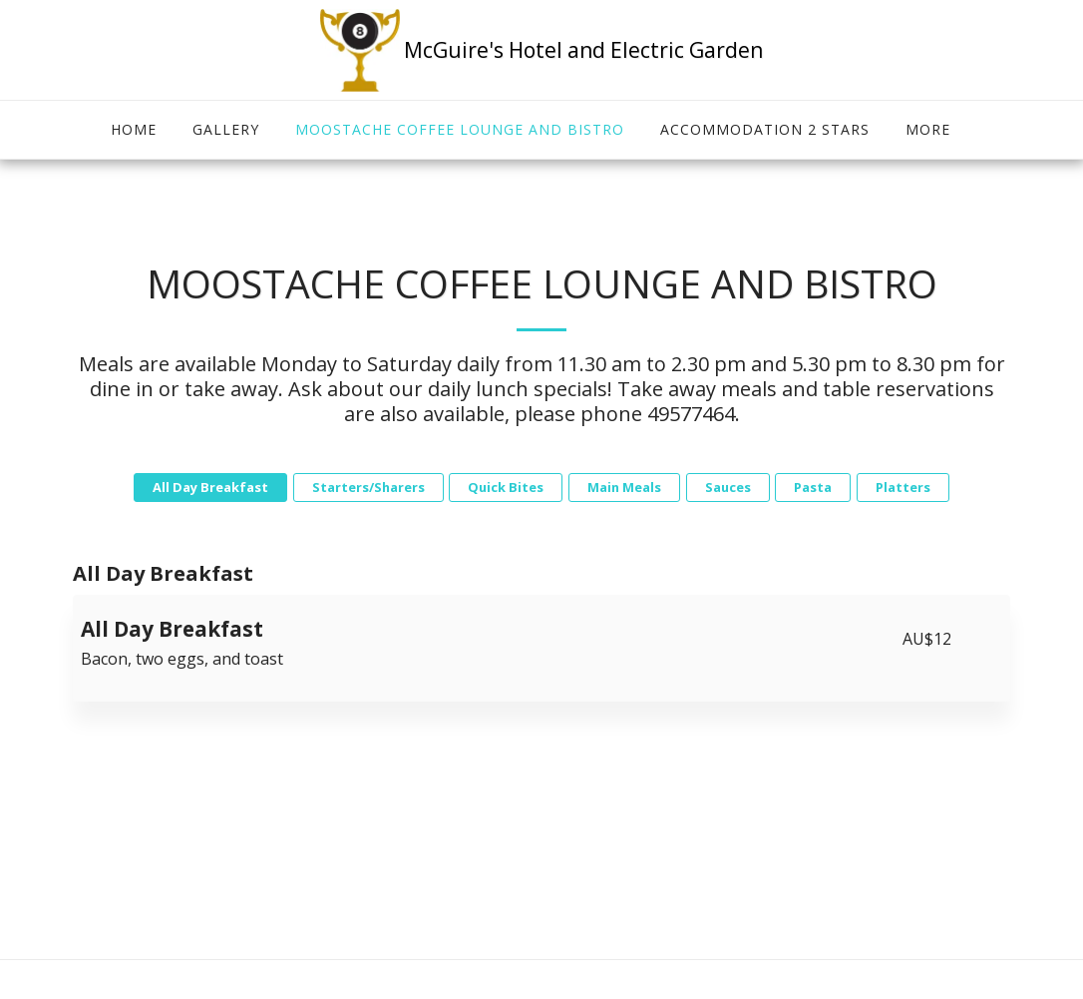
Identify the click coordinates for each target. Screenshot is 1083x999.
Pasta (813, 487)
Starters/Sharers (368, 487)
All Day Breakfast (210, 487)
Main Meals (624, 487)
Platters (903, 487)
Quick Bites (505, 487)
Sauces (728, 487)
